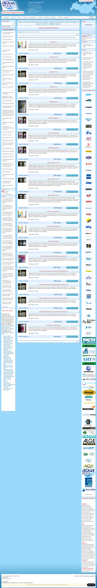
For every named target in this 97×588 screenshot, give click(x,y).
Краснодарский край (85, 505)
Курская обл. (84, 510)
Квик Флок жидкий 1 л (53, 118)
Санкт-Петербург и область (89, 553)
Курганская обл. (85, 532)
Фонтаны (40, 17)
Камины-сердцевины (7, 385)
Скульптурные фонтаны (6, 39)
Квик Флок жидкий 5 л (53, 147)
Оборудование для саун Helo (7, 140)
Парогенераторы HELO (8, 369)
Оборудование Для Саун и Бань (8, 178)
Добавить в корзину (72, 53)
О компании (6, 17)
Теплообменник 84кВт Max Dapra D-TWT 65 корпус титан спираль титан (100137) (7, 214)
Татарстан (84, 520)
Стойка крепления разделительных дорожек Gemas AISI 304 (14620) (7, 281)
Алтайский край (85, 525)
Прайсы (6, 192)
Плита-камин (5, 387)
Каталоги (6, 191)
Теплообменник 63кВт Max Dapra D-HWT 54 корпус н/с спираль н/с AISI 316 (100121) (7, 224)
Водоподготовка (32, 17)
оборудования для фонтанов (7, 36)
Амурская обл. (91, 525)
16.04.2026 (88, 53)
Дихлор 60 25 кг (54, 71)
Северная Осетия (85, 555)
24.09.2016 (88, 85)
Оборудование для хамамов (7, 156)
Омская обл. (92, 513)
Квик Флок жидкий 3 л (53, 133)
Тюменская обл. (87, 571)
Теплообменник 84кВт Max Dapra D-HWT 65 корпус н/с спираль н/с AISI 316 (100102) (7, 219)
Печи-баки (5, 381)
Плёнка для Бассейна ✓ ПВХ (7, 137)
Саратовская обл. (85, 517)
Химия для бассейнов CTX (7, 54)
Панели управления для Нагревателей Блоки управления (8, 348)
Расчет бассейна (8, 194)
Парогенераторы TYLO (8, 344)
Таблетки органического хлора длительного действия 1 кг (53, 271)
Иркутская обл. (84, 509)
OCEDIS (36, 50)
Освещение (46, 17)
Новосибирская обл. (85, 513)
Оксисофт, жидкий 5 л (53, 241)
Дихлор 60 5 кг (53, 86)
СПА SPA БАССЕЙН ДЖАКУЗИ (7, 59)
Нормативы (66, 17)
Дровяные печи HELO (7, 365)
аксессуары (11, 328)
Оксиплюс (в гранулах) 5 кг (53, 226)
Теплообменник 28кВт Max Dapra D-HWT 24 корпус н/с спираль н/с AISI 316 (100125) (7, 242)
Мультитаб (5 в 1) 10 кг (53, 179)
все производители (88, 494)
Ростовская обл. (85, 514)
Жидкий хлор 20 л (53, 101)
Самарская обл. (91, 514)
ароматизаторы (5, 328)
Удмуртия (85, 557)
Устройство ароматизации (8, 376)
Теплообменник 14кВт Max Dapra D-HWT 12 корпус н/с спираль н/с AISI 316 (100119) (7, 254)
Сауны (19, 17)
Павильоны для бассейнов (7, 100)
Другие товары (6, 389)
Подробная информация (23, 53)
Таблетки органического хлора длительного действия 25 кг (53, 298)
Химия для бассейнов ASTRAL (8, 103)
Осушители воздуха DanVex (7, 148)
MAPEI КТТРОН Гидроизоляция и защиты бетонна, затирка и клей (8, 144)
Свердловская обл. (87, 536)
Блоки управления (7, 377)
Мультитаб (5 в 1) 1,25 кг (54, 162)
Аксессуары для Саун (7, 342)
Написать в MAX (91, 584)
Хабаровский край (85, 521)
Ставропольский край (88, 518)
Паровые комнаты (7, 338)
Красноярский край (87, 548)
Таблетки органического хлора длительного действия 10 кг (53, 284)
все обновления (5, 306)
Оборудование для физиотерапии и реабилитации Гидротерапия (8, 128)
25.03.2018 (88, 75)
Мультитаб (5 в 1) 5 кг (53, 195)
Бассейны (13, 17)
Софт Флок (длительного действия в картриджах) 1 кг (53, 256)
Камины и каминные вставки (9, 384)
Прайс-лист (53, 17)
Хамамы (25, 17)
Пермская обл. (86, 552)
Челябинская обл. (85, 559)
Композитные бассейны (6, 134)
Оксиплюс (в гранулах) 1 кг (53, 211)
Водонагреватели (6, 383)
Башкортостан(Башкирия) (86, 506)
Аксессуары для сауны (8, 388)
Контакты (60, 17)
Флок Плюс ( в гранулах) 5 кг (54, 325)
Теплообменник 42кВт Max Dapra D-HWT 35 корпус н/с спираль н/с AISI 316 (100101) (7, 237)
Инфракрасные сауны (6, 171)
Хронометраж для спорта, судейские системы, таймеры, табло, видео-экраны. (8, 165)
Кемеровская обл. (91, 509)
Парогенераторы (5, 332)
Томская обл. (88, 520)
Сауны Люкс (5, 356)
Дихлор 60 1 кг (53, 42)
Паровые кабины (6, 345)
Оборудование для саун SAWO (8, 151)
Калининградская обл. (86, 528)
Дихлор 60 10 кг (54, 57)
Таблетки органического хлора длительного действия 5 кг (53, 311)
